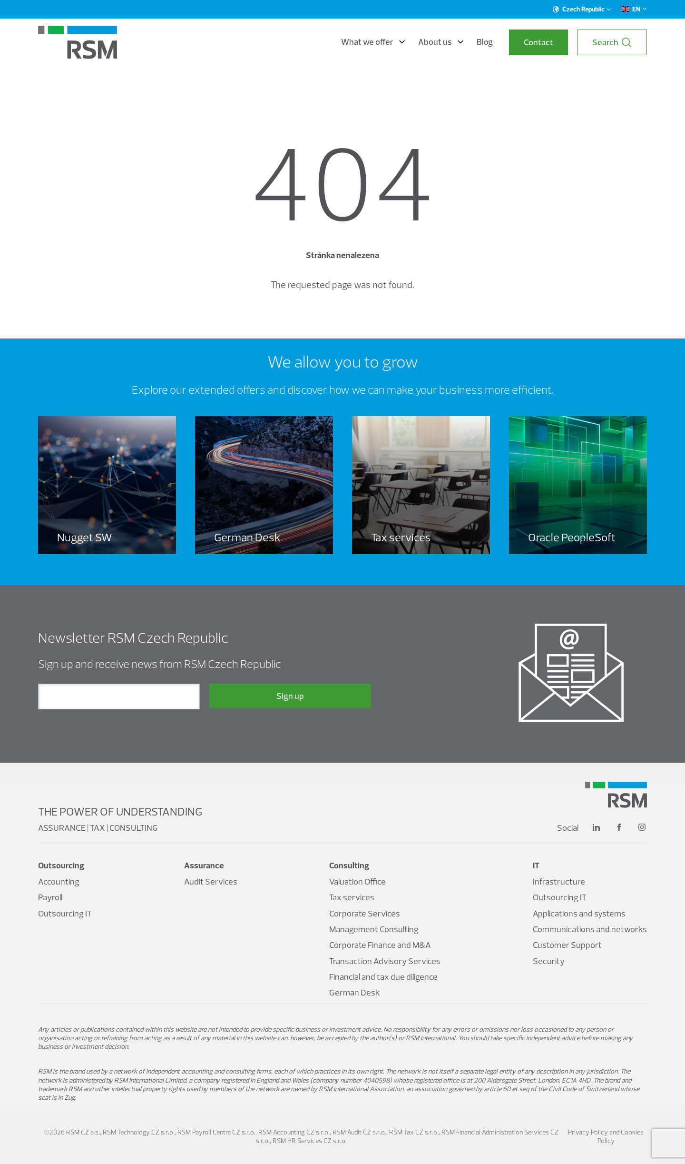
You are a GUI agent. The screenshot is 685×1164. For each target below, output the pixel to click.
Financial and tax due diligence (383, 976)
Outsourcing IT (65, 913)
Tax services (351, 897)
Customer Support (567, 944)
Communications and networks (590, 929)
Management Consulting (374, 929)
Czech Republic (582, 9)
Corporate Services (364, 913)
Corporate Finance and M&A (380, 944)
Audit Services (210, 881)
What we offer (373, 42)
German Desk (354, 992)
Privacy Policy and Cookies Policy (606, 1136)
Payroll (50, 897)
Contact (538, 42)
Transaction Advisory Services (384, 960)
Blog (485, 42)
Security (549, 960)
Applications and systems (579, 913)
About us (440, 42)
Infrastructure (559, 881)
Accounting (58, 881)
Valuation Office (357, 881)
